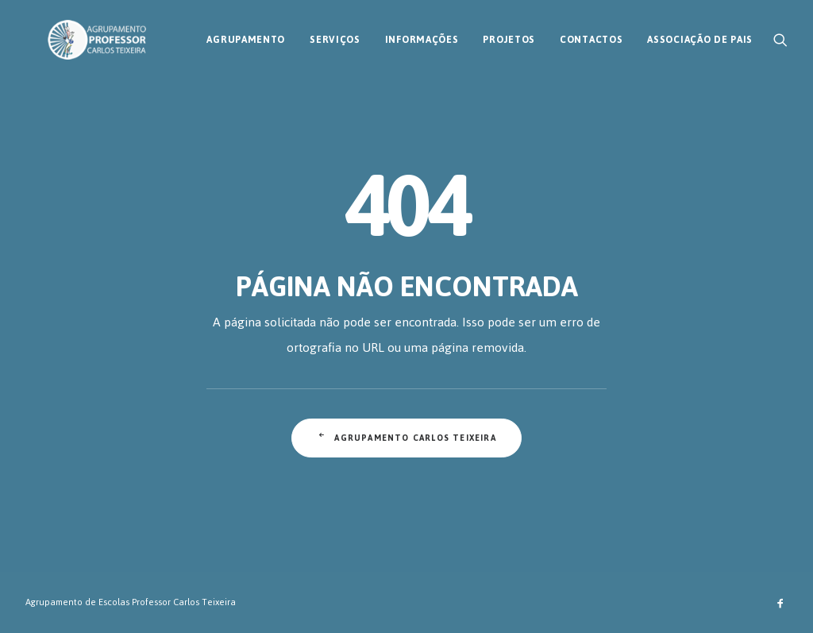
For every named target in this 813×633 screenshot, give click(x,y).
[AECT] (74, 34)
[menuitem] (245, 34)
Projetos (509, 34)
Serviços (335, 34)
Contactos (591, 34)
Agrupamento (245, 34)
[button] (780, 34)
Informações (422, 34)
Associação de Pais (700, 34)
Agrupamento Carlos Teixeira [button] (406, 438)
